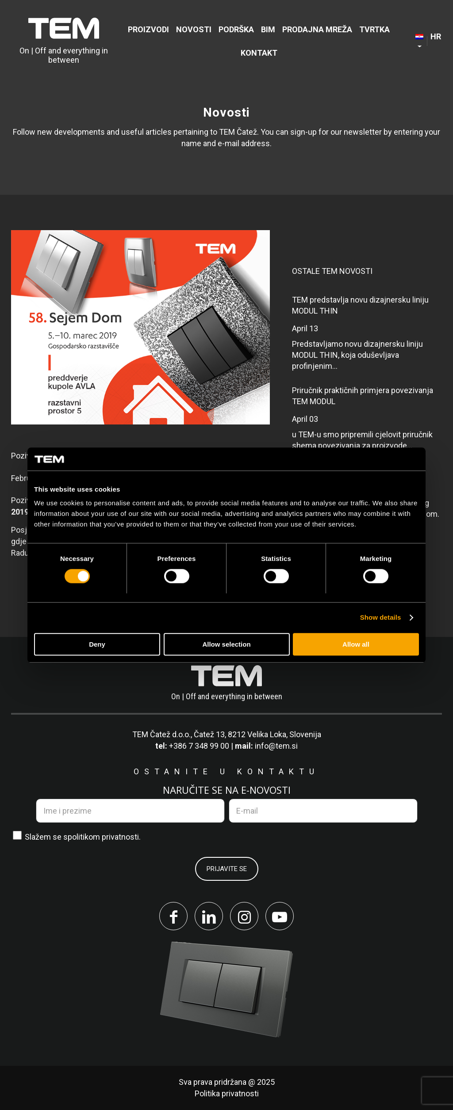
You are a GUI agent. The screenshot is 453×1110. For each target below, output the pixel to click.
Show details (380, 617)
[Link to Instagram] (244, 916)
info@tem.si (276, 745)
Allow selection (226, 644)
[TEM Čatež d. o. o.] (63, 41)
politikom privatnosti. (104, 836)
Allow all (355, 644)
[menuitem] (148, 29)
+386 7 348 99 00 (199, 745)
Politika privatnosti (227, 1093)
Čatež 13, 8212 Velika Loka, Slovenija (257, 734)
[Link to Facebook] (173, 916)
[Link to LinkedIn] (209, 916)
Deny (97, 644)
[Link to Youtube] (279, 916)
